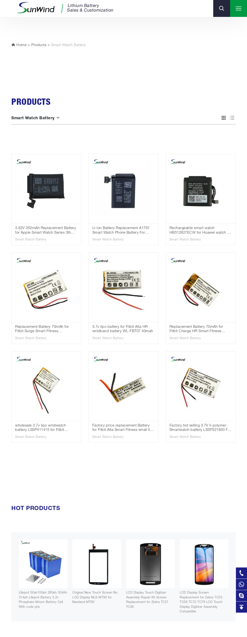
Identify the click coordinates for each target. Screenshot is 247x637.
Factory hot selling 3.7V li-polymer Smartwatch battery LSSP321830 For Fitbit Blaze (200, 428)
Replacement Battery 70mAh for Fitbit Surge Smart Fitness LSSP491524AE (42, 329)
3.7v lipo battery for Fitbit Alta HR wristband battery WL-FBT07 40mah (122, 329)
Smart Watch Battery (68, 45)
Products (38, 45)
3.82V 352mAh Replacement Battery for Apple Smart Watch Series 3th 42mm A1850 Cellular (45, 230)
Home (19, 45)
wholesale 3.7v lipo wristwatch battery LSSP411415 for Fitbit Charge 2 (40, 428)
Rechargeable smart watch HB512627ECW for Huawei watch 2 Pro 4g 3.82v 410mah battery (199, 230)
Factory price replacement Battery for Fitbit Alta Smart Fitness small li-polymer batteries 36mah (122, 428)
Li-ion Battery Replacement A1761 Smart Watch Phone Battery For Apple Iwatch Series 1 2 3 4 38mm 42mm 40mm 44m (121, 230)
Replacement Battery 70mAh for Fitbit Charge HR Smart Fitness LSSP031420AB (196, 329)
